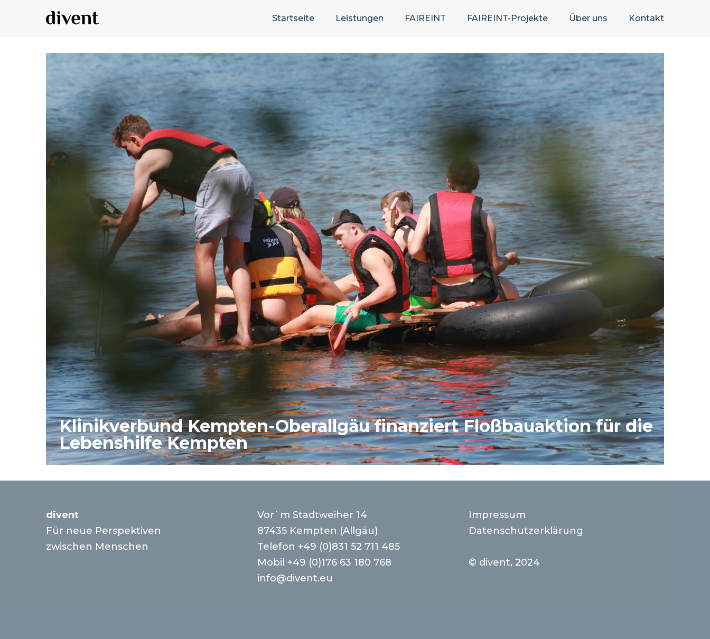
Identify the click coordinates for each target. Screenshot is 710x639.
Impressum (497, 515)
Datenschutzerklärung (526, 531)
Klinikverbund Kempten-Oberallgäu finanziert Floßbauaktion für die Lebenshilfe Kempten (356, 434)
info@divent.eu (295, 578)
